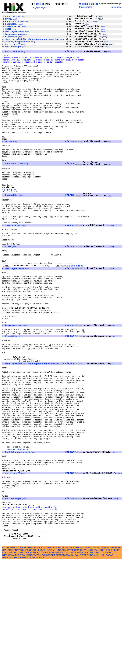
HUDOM (50, 644)
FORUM (102, 641)
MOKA (52, 646)
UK (102, 649)
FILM (83, 641)
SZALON (69, 649)
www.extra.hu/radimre (72, 306)
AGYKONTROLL (10, 641)
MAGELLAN (26, 646)
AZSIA (36, 641)
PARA (18, 649)
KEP (76, 644)
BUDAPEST (46, 641)
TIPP (84, 649)
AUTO (30, 641)
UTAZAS (108, 649)
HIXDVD (41, 644)
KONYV (93, 644)
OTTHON (106, 646)
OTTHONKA (8, 649)
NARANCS (71, 646)
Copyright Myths (39, 7)
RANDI (25, 649)
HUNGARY (60, 644)
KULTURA (7, 646)
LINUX (16, 646)
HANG (117, 641)
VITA (15, 651)
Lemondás (116, 7)
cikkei (100, 16)
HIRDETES (17, 644)
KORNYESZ (104, 644)
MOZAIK (60, 646)
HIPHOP (6, 644)
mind (22, 16)
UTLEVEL (7, 651)
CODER (57, 641)
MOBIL (40, 4)
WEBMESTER (25, 651)
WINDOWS (39, 651)
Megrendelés (85, 7)
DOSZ (65, 641)
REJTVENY (35, 649)
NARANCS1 (83, 646)
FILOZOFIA (92, 641)
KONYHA (84, 644)
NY (91, 646)
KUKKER (115, 644)
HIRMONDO (29, 644)
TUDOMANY (93, 649)
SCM (44, 649)
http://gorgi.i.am (9, 216)
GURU (110, 641)
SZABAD (60, 649)
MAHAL (37, 646)
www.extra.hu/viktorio (18, 526)
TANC (78, 649)
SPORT (51, 649)
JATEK (70, 644)
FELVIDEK (74, 641)
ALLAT (23, 641)
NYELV (97, 646)
